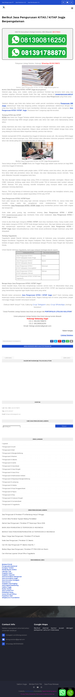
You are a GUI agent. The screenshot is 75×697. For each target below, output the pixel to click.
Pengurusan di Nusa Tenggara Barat (14, 488)
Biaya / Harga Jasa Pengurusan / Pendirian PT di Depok (21, 536)
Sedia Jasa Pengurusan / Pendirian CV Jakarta (17, 540)
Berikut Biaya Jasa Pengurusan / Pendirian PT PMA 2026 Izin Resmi (25, 549)
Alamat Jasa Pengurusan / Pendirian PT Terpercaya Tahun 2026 (23, 523)
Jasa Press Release (51, 684)
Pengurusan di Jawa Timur (11, 472)
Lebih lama (66, 357)
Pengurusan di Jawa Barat (11, 465)
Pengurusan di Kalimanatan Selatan (14, 475)
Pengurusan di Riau (9, 494)
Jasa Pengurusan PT (8, 2)
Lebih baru (8, 357)
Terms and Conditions (42, 693)
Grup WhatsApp (58, 305)
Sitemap (52, 693)
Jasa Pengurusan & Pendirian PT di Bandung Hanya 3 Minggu (23, 514)
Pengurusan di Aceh (9, 446)
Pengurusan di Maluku (10, 484)
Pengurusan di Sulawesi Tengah (13, 497)
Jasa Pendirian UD (21, 2)
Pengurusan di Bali (9, 449)
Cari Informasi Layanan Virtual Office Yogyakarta (18, 553)
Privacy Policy (25, 693)
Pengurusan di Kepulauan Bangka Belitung (16, 478)
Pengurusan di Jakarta (10, 459)
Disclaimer (33, 693)
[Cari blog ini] (11, 426)
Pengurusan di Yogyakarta (11, 341)
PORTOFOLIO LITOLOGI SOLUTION (58, 311)
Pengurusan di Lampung (10, 481)
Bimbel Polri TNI (35, 684)
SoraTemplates (29, 690)
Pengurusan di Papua (9, 491)
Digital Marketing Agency (49, 690)
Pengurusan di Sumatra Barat (12, 501)
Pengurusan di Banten (10, 456)
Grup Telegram (39, 305)
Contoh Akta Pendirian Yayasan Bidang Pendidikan (19, 518)
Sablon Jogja (22, 684)
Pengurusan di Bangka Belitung (13, 452)
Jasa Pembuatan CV (33, 2)
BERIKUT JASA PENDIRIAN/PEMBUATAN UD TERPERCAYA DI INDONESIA (28, 531)
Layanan (5, 443)
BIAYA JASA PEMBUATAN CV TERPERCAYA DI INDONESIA (22, 527)
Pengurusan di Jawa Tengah (11, 468)
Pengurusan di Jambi (9, 462)
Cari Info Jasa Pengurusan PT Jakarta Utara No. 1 (18, 544)
